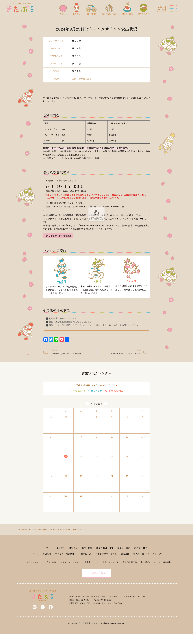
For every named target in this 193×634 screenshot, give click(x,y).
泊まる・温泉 (123, 547)
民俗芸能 (125, 553)
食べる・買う (140, 547)
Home (21, 529)
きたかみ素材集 (130, 562)
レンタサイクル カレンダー (35, 529)
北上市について (91, 562)
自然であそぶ (84, 553)
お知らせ (46, 553)
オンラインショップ (31, 562)
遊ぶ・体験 (86, 547)
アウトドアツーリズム (106, 553)
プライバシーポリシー (70, 562)
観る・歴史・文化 (104, 547)
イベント (34, 553)
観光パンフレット (111, 562)
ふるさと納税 (50, 562)
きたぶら (60, 547)
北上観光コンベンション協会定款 (156, 562)
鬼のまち (73, 547)
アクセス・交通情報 (64, 553)
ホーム (49, 547)
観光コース (138, 553)
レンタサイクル (155, 553)
